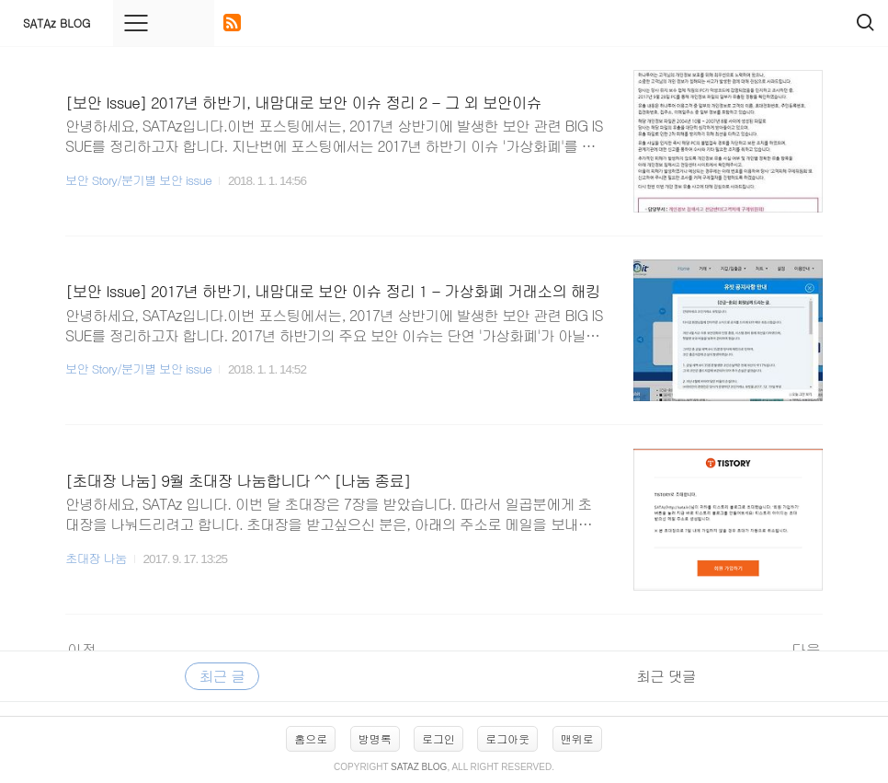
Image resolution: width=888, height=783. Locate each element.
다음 (806, 649)
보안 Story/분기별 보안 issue (138, 180)
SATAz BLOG (56, 22)
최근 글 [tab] (222, 675)
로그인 (438, 738)
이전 (82, 649)
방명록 (375, 738)
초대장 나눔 (96, 558)
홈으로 (310, 738)
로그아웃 (507, 738)
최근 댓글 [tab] (665, 675)
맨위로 (577, 738)
